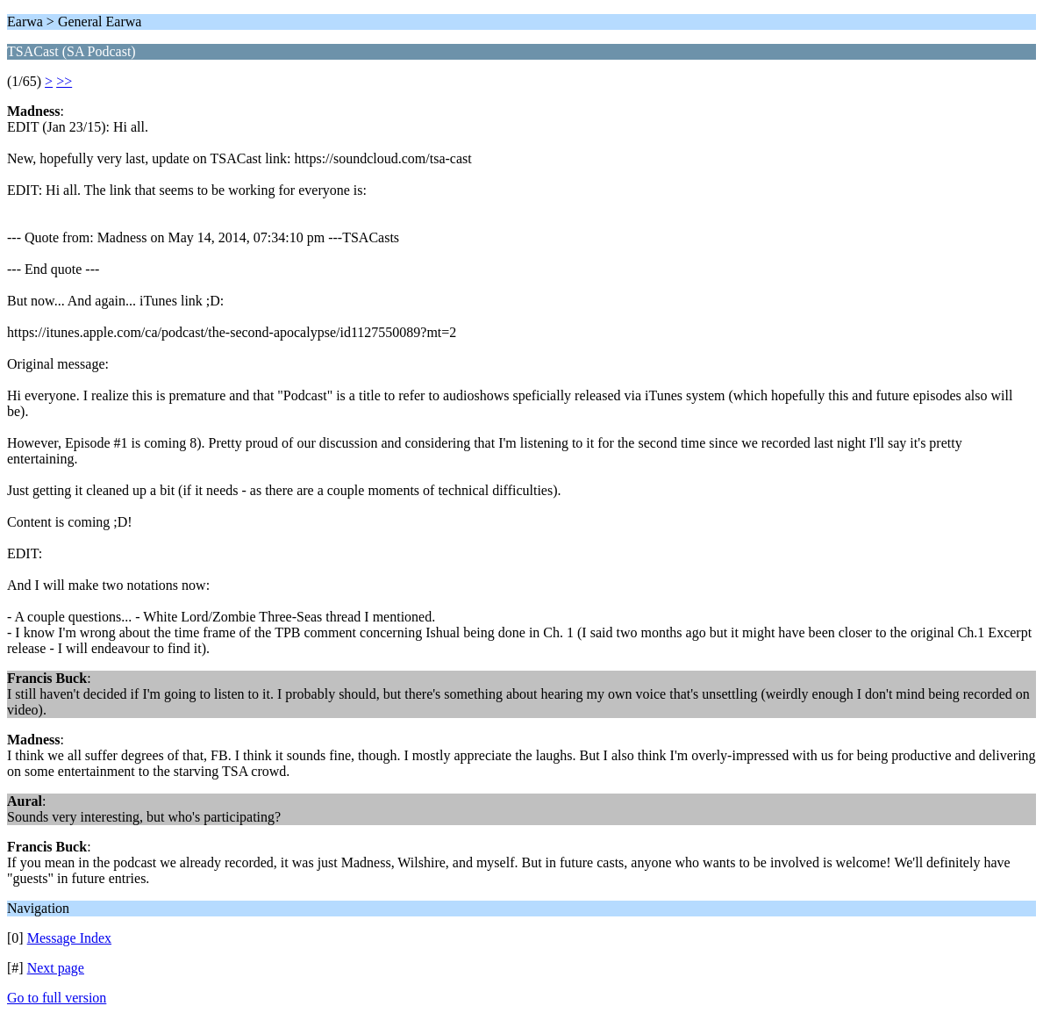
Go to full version (56, 997)
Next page (55, 967)
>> (64, 81)
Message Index (69, 937)
